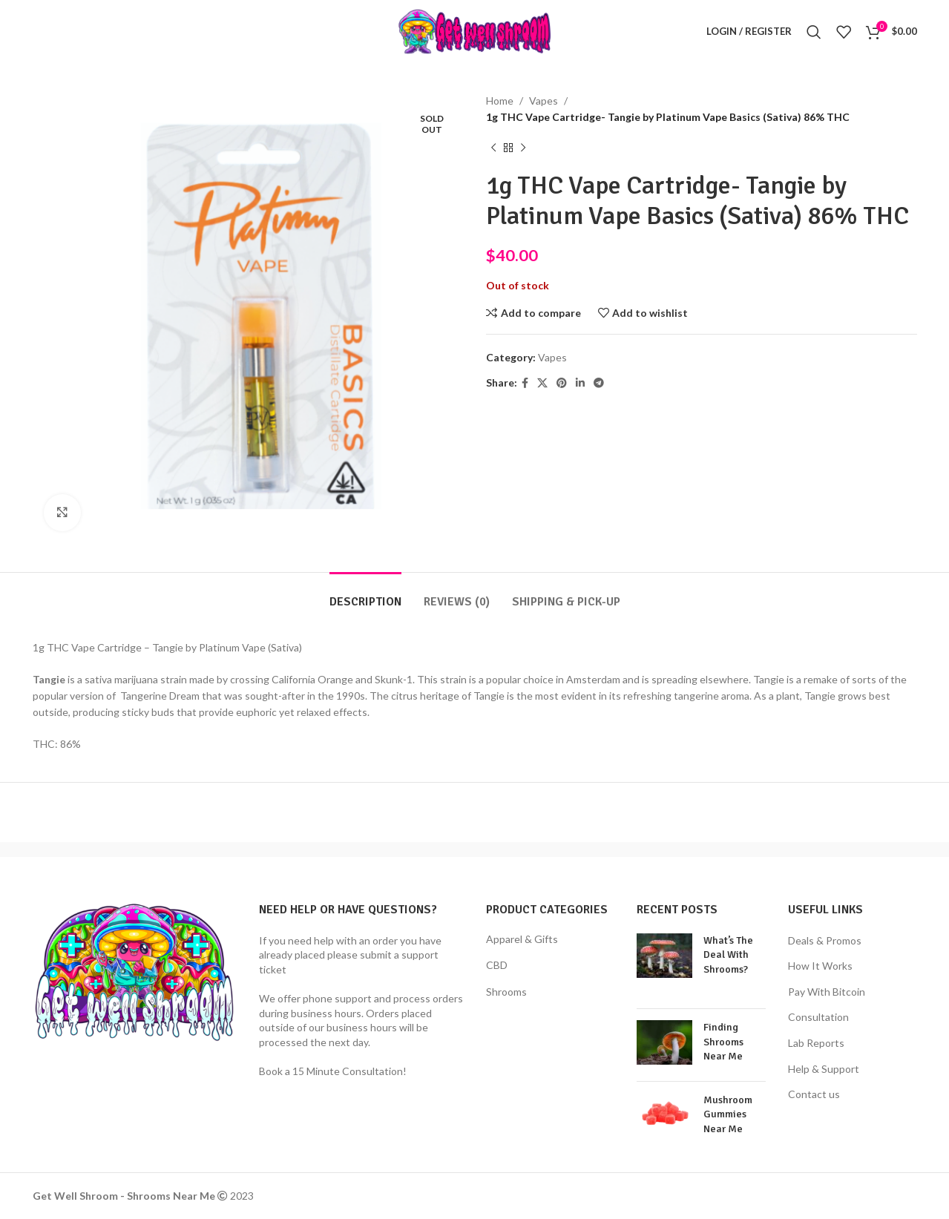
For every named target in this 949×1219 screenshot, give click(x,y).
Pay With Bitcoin (826, 991)
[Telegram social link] (598, 383)
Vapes (543, 100)
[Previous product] (493, 148)
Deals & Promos (824, 940)
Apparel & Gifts (522, 939)
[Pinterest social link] (561, 383)
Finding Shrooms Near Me (723, 1041)
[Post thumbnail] (664, 965)
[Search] (814, 32)
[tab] (365, 594)
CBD (497, 965)
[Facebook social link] (525, 383)
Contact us (814, 1094)
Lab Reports (816, 1042)
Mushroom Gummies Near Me (727, 1114)
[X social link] (542, 383)
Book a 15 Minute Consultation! (333, 1071)
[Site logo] (474, 30)
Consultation (818, 1017)
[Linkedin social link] (580, 383)
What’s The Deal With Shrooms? (728, 955)
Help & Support (823, 1068)
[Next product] (523, 148)
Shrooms (506, 991)
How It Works (820, 965)
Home (499, 100)
